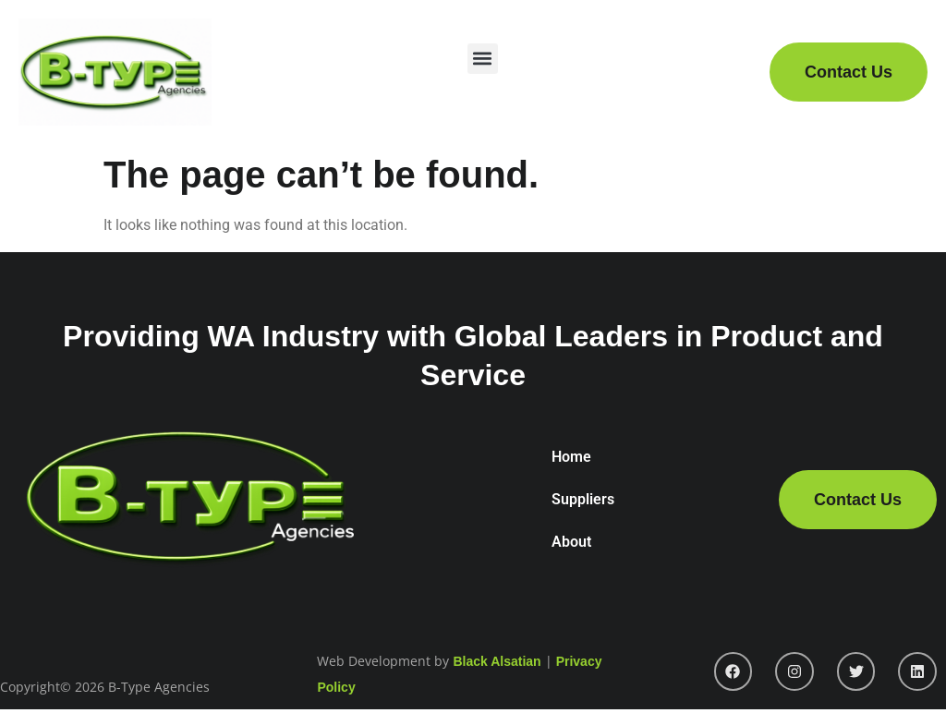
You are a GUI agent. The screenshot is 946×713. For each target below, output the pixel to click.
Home (571, 456)
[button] (482, 58)
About (571, 541)
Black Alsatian (496, 661)
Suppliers (583, 499)
